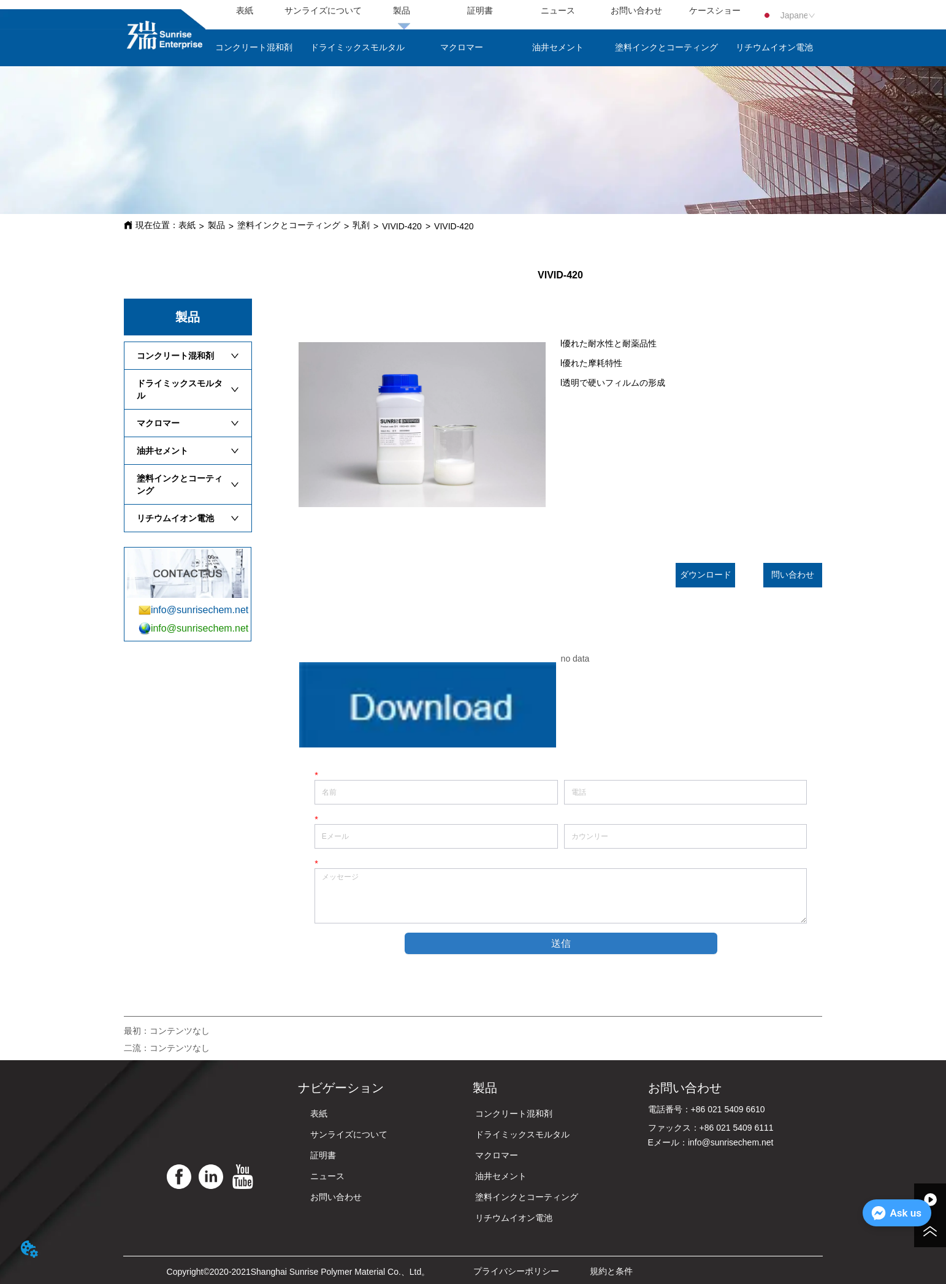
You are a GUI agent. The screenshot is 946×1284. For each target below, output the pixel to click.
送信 (561, 943)
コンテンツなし (180, 1031)
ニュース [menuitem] (558, 10)
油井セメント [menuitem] (558, 47)
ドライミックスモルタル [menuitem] (357, 47)
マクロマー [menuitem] (461, 47)
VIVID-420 (402, 226)
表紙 (187, 225)
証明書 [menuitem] (480, 10)
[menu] (479, 11)
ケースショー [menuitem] (715, 10)
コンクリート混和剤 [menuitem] (253, 47)
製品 (216, 225)
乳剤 (361, 225)
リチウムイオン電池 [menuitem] (774, 47)
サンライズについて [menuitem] (323, 10)
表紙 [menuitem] (244, 10)
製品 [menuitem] (401, 10)
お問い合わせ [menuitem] (636, 10)
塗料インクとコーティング (288, 225)
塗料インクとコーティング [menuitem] (666, 47)
